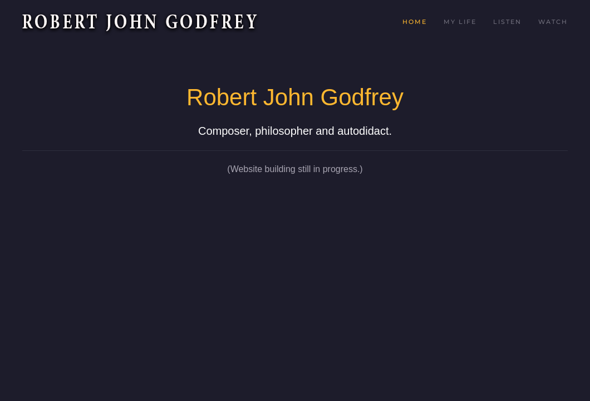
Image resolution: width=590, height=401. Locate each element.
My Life (460, 22)
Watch (553, 22)
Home (414, 22)
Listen (507, 22)
